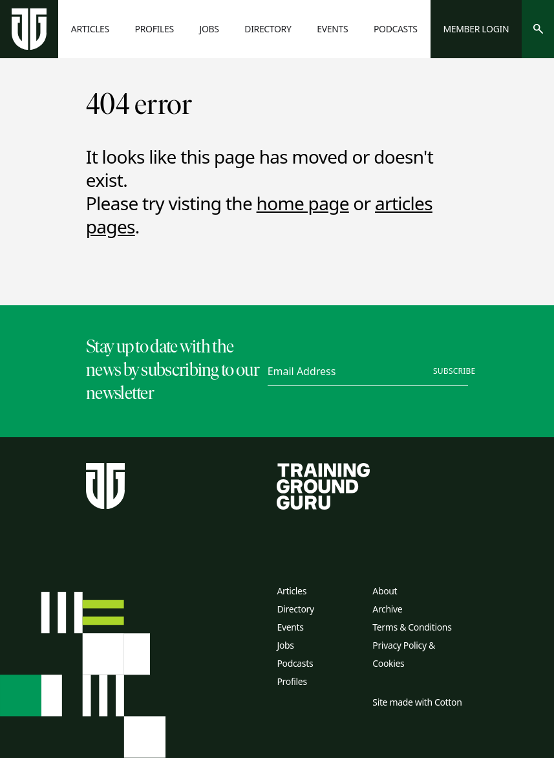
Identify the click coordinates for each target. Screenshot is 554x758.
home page (303, 203)
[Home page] (29, 29)
